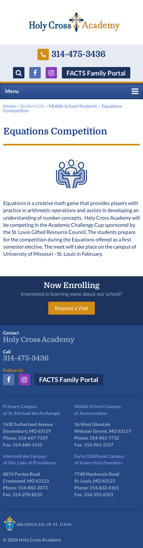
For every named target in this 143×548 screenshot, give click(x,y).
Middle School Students (73, 106)
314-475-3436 (71, 54)
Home (9, 106)
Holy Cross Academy (39, 340)
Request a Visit (71, 308)
